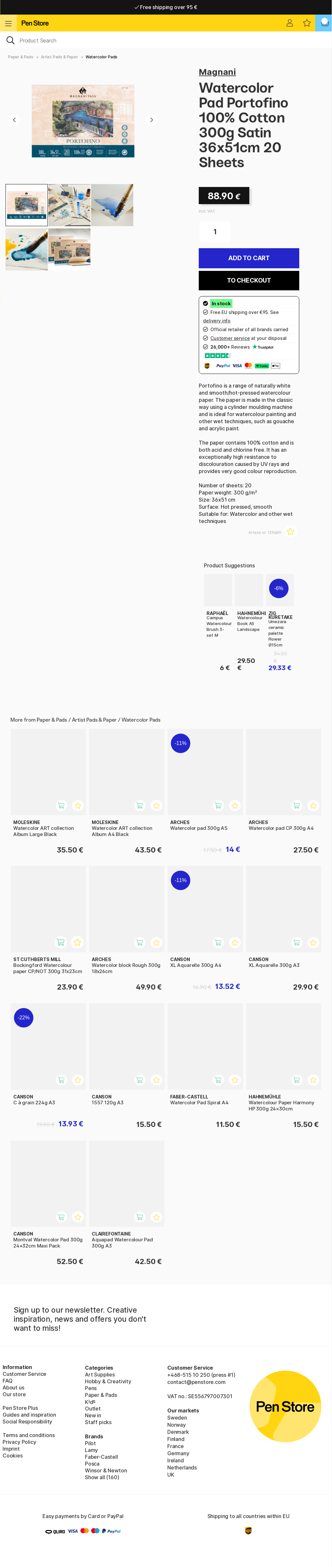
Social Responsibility (27, 1421)
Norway (176, 1425)
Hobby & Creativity (108, 1381)
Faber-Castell (101, 1457)
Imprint (11, 1448)
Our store (14, 1394)
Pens (91, 1388)
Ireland (175, 1460)
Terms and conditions (28, 1435)
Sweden (177, 1417)
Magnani (217, 72)
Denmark (178, 1432)
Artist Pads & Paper (59, 56)
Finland (175, 1439)
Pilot (90, 1443)
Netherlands (182, 1467)
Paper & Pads (20, 56)
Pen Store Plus (20, 1408)
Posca (92, 1463)
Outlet (93, 1408)
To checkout (249, 280)
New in (93, 1415)
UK (170, 1474)
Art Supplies (100, 1374)
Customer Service (24, 1374)
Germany (178, 1453)
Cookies (13, 1455)
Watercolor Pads (101, 56)
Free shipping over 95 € (166, 7)
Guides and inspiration (29, 1414)
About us (13, 1387)
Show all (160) (102, 1477)
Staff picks (98, 1422)
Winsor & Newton (106, 1470)
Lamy (91, 1450)
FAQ (7, 1380)
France (175, 1446)
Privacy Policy (19, 1442)
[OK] (166, 39)
